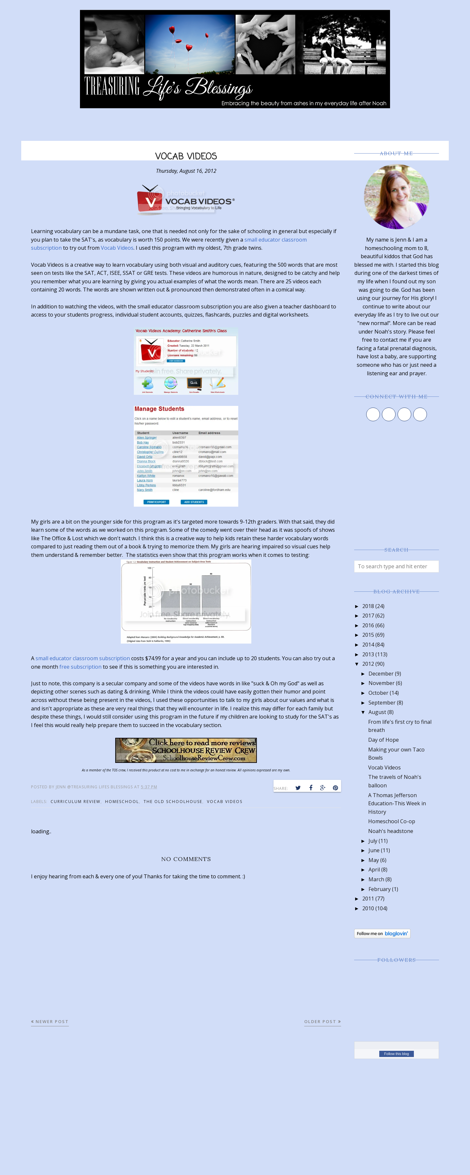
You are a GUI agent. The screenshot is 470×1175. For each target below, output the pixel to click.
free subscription (80, 666)
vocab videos (225, 801)
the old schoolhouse (173, 801)
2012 (368, 663)
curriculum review (76, 801)
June (374, 850)
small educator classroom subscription (83, 658)
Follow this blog (396, 1054)
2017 (368, 615)
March (376, 879)
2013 (368, 654)
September (382, 702)
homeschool (122, 801)
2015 (368, 634)
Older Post (320, 1021)
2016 (368, 625)
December (381, 673)
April (374, 869)
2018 (368, 606)
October (378, 692)
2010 (368, 908)
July (372, 840)
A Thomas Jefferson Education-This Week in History (397, 803)
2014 (368, 644)
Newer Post (52, 1021)
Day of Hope (383, 739)
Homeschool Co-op (391, 821)
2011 (368, 898)
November (381, 683)
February (379, 889)
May (373, 860)
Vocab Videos (117, 247)
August (377, 712)
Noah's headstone (390, 831)
